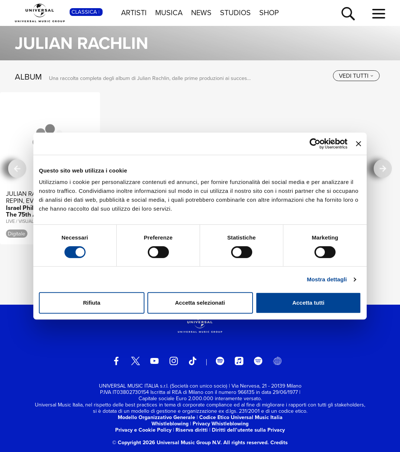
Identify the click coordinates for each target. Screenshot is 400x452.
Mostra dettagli (327, 279)
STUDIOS (235, 12)
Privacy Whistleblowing (221, 424)
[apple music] (238, 360)
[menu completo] (378, 14)
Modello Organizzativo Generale (156, 417)
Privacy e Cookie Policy (143, 430)
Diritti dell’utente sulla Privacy (248, 430)
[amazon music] (258, 360)
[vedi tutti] (356, 75)
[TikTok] (192, 360)
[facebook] (116, 360)
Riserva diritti (192, 430)
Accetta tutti (308, 302)
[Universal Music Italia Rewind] (277, 360)
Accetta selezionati (200, 302)
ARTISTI (134, 12)
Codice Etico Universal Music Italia (241, 417)
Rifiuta (91, 302)
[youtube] (154, 360)
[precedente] (17, 168)
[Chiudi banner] (358, 143)
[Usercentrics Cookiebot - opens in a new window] (315, 143)
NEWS (201, 12)
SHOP (269, 12)
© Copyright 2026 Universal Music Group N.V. (167, 442)
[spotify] (220, 360)
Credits (279, 442)
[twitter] (135, 360)
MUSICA (169, 12)
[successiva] (383, 168)
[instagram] (173, 360)
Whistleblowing (170, 424)
